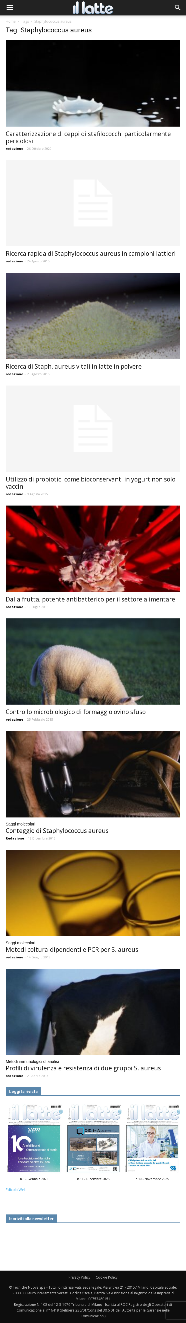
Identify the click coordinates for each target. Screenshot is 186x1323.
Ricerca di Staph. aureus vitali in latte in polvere (74, 366)
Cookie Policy (106, 1277)
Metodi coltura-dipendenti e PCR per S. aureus (72, 949)
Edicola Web (16, 1189)
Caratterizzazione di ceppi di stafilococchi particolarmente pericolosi (88, 137)
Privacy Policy (79, 1277)
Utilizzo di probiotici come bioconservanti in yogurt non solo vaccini (90, 482)
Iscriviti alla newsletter (31, 1218)
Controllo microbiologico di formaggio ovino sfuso (76, 712)
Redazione (15, 838)
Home (11, 21)
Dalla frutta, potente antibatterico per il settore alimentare (90, 599)
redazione (14, 148)
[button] (178, 7)
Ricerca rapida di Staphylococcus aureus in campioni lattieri (91, 253)
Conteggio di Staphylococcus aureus (57, 831)
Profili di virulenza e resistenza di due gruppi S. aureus (83, 1068)
